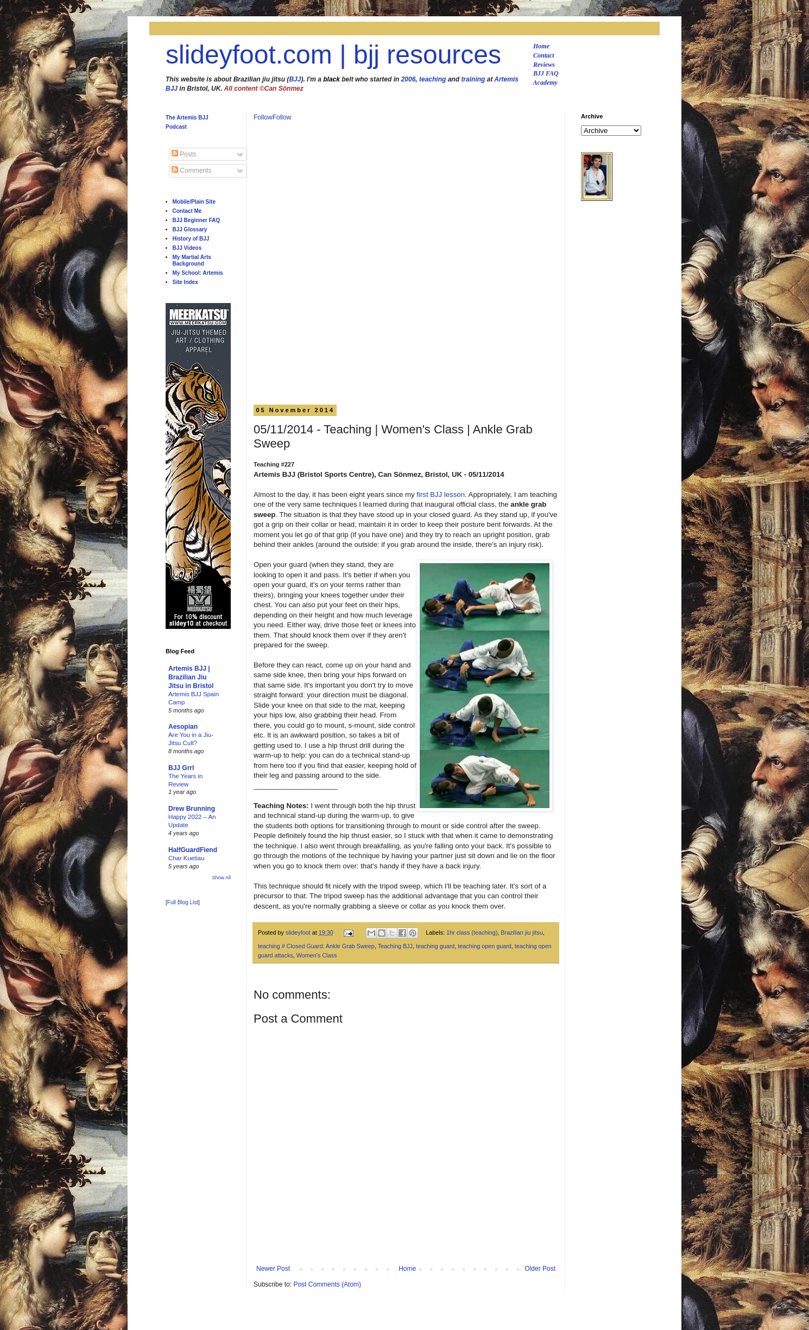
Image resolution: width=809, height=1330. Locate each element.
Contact (543, 55)
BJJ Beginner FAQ (196, 220)
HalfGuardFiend (192, 850)
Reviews (544, 64)
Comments (191, 170)
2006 (408, 79)
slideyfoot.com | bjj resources (333, 54)
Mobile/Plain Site (194, 202)
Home (541, 46)
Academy (545, 82)
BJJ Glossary (190, 229)
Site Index (185, 282)
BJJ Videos (187, 248)
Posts (184, 154)
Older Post (539, 1268)
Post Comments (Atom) (327, 1284)
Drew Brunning (191, 808)
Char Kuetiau (186, 858)
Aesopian (183, 726)
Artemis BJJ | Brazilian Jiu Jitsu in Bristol (190, 677)
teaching (432, 79)
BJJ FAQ (546, 73)
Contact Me (187, 211)
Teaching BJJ (395, 946)
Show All (221, 877)
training (473, 79)
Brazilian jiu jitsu (521, 932)
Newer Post (273, 1268)
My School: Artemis (198, 273)
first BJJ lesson (440, 494)
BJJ (295, 79)
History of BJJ (191, 239)
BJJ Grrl (181, 768)
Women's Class (316, 955)
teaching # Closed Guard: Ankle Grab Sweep (316, 946)
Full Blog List (182, 902)
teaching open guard (484, 946)
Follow (263, 117)
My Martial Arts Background (192, 260)
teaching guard (435, 946)
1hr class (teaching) (471, 932)
